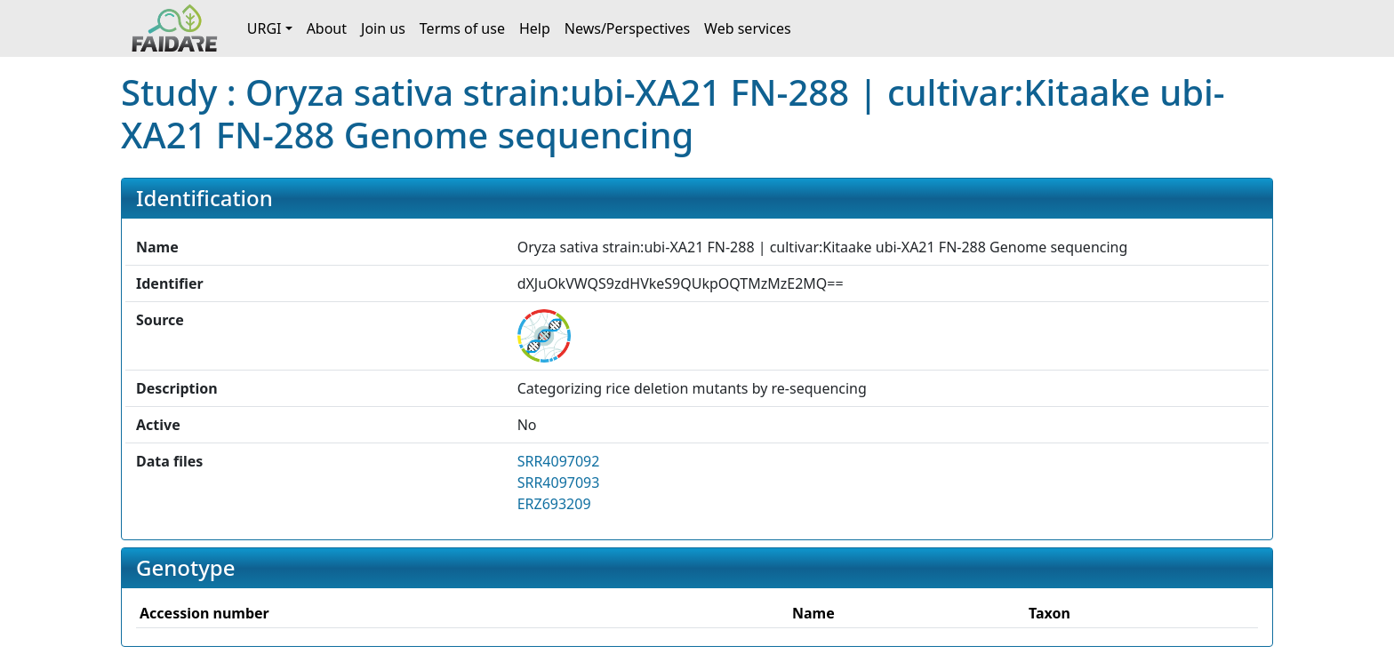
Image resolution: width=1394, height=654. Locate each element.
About (327, 28)
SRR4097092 (558, 461)
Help (534, 28)
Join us (383, 28)
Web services (747, 28)
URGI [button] (264, 28)
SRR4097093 (558, 482)
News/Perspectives (627, 28)
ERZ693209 (554, 504)
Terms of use (462, 28)
